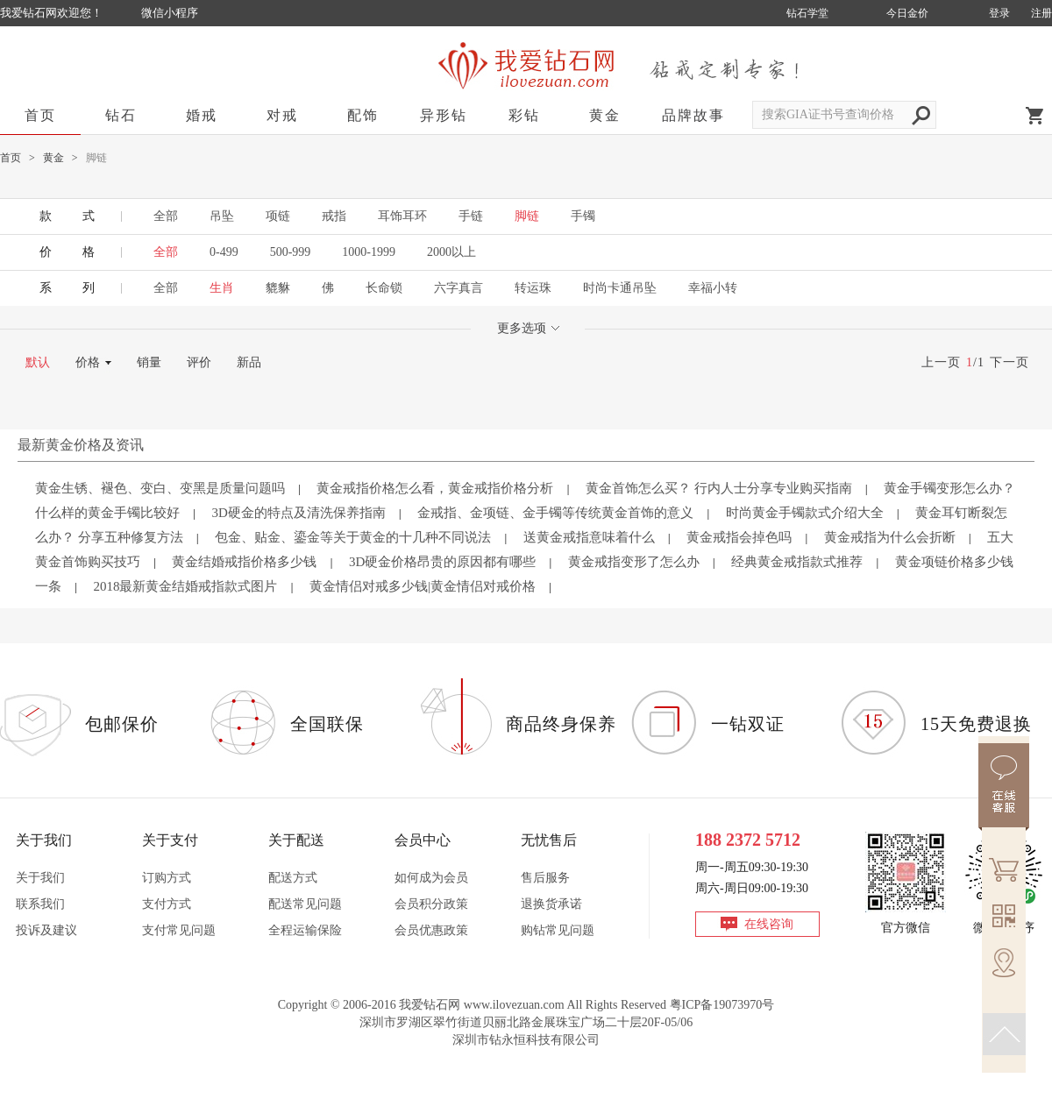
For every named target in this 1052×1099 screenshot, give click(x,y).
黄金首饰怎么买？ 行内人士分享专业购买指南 (719, 488)
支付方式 (166, 904)
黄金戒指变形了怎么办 (634, 562)
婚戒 (201, 115)
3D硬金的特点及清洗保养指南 (298, 513)
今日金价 (907, 13)
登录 (999, 13)
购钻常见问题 (557, 930)
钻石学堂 (807, 13)
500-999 (290, 252)
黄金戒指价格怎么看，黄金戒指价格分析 (434, 488)
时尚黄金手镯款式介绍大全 (805, 513)
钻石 (121, 115)
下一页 (1009, 362)
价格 (87, 362)
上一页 (941, 362)
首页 (40, 115)
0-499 (224, 252)
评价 (199, 362)
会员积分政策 (431, 904)
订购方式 (166, 877)
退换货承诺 (551, 904)
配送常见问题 (305, 904)
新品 (249, 362)
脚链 (527, 216)
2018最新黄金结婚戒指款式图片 (185, 586)
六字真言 (458, 287)
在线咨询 (768, 924)
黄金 (605, 115)
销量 (149, 362)
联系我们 (40, 904)
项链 (278, 216)
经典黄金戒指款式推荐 (797, 562)
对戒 (282, 115)
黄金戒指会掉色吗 (739, 537)
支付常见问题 (179, 930)
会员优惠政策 (431, 930)
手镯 (583, 216)
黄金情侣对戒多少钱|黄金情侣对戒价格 (422, 586)
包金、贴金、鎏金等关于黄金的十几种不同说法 (353, 537)
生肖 (222, 287)
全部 (165, 216)
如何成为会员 (431, 877)
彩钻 (524, 115)
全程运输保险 (305, 930)
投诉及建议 (46, 930)
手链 (470, 216)
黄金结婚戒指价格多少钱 (244, 562)
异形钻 (443, 115)
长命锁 (384, 287)
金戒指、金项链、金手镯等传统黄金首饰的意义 (555, 513)
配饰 (363, 115)
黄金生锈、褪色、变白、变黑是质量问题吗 (160, 488)
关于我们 (40, 877)
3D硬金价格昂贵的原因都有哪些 (442, 562)
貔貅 (278, 287)
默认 (37, 362)
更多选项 (528, 328)
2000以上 (451, 252)
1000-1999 (368, 252)
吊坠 (222, 216)
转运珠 (533, 287)
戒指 (334, 216)
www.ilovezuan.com (514, 1004)
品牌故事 (693, 115)
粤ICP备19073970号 (722, 1004)
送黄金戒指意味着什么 (589, 537)
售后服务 (545, 877)
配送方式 (292, 877)
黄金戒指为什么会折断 (890, 537)
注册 (1041, 13)
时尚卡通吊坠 (620, 287)
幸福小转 (712, 287)
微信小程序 (169, 12)
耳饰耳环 (402, 216)
